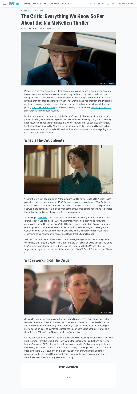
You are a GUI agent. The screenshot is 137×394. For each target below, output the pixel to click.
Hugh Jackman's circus (43, 107)
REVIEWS (66, 3)
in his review (51, 249)
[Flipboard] (103, 4)
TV (45, 3)
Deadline (42, 217)
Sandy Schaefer (30, 28)
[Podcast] (113, 4)
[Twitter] (94, 4)
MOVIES (37, 3)
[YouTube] (98, 4)
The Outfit (61, 242)
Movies (24, 11)
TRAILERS (54, 3)
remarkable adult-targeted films (40, 354)
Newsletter (125, 3)
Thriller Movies (36, 11)
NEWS (27, 3)
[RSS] (107, 4)
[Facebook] (90, 4)
